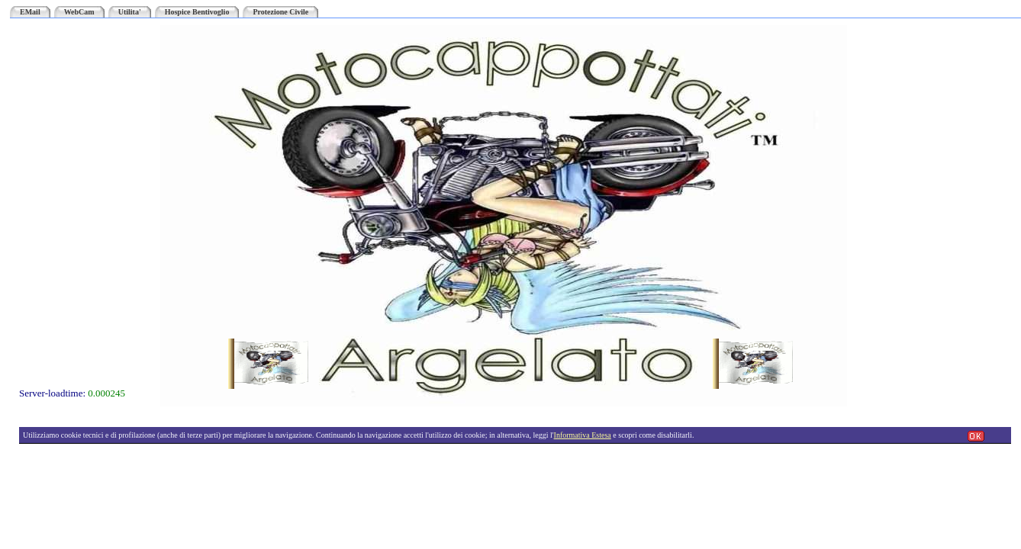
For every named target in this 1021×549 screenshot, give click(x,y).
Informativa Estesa (582, 435)
